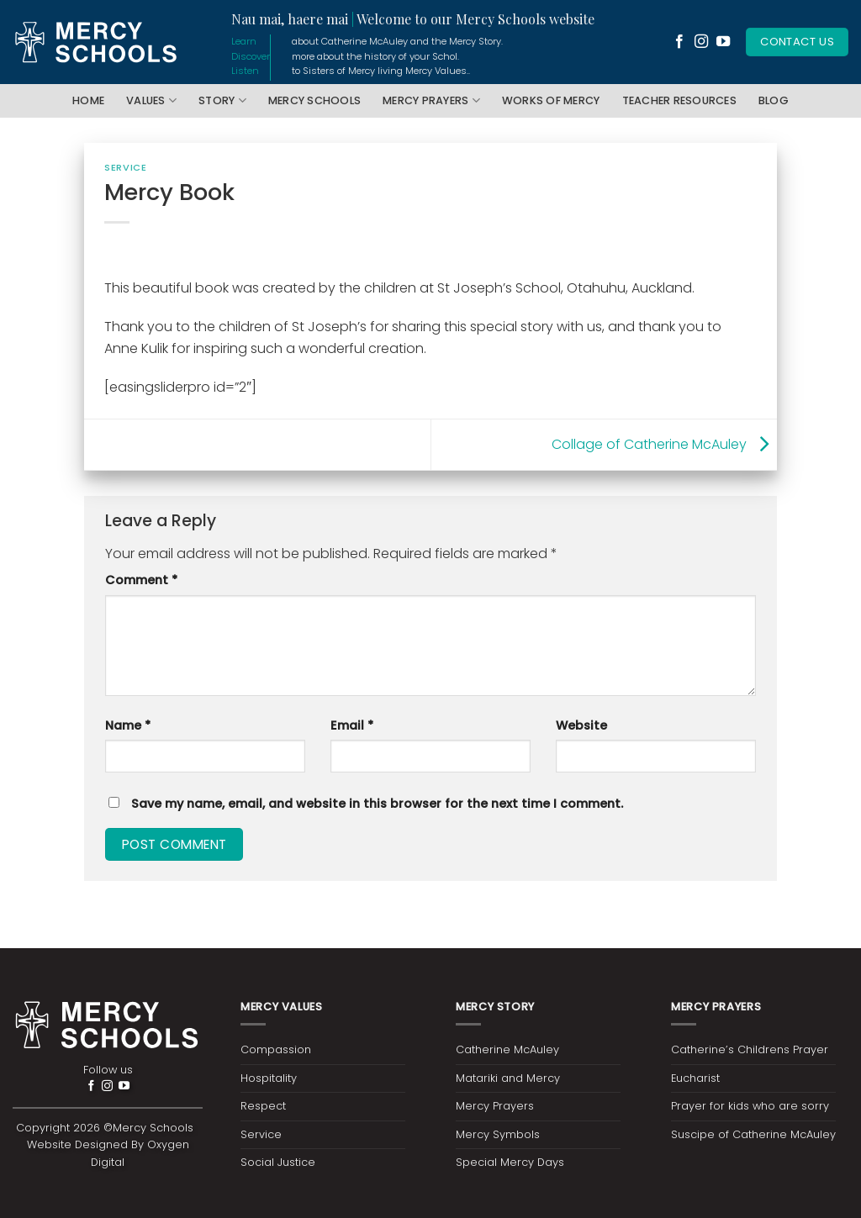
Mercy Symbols (498, 1134)
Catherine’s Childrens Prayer (749, 1049)
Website (581, 725)
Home (88, 100)
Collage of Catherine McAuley (664, 443)
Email (351, 725)
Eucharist (695, 1078)
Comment (141, 580)
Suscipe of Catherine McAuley (753, 1134)
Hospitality (268, 1078)
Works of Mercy (551, 100)
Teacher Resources (679, 100)
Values (151, 100)
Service (125, 167)
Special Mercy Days (510, 1162)
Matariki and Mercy (508, 1078)
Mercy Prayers (431, 100)
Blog (773, 100)
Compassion (275, 1049)
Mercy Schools (314, 100)
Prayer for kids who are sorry (750, 1106)
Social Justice (277, 1162)
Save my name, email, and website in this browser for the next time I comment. (377, 803)
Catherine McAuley (507, 1049)
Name (128, 725)
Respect (263, 1106)
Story (222, 100)
